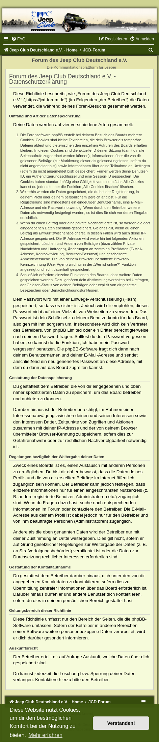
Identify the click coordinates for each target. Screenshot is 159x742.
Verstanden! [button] (121, 723)
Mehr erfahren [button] (45, 735)
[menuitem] (18, 39)
